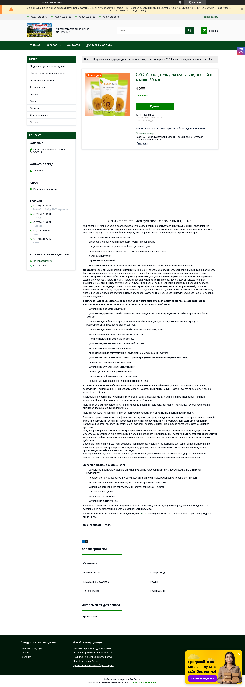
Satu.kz (137, 679)
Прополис (26, 657)
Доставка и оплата (99, 45)
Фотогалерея (37, 87)
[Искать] (189, 30)
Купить (155, 106)
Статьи (34, 122)
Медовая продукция (31, 648)
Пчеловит (26, 652)
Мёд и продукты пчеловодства (47, 66)
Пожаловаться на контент (144, 682)
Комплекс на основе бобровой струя (92, 657)
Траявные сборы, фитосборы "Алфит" (93, 665)
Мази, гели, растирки (151, 59)
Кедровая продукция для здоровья (92, 648)
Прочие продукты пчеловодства (48, 73)
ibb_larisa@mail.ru (42, 260)
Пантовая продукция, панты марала (92, 652)
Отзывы (34, 108)
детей (143, 513)
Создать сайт (46, 2)
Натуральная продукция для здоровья (115, 59)
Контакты (73, 45)
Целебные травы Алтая (85, 661)
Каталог (52, 45)
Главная (35, 45)
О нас (33, 101)
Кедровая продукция (42, 80)
